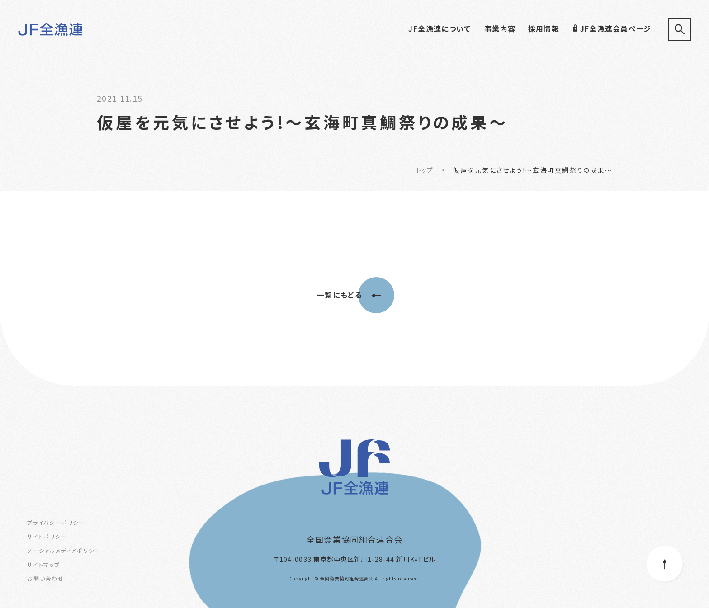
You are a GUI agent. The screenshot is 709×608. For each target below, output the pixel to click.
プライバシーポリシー (56, 522)
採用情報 (543, 28)
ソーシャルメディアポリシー (63, 550)
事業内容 (499, 28)
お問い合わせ (45, 578)
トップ (425, 169)
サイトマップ (43, 564)
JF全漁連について (439, 28)
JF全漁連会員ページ (611, 28)
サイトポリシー (47, 536)
